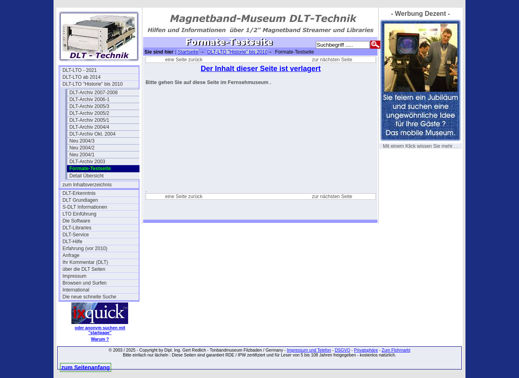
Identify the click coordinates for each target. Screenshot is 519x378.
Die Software (76, 221)
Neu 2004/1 (81, 155)
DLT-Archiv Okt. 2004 (92, 134)
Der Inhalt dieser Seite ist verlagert (261, 69)
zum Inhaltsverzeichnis (87, 185)
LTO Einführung (79, 214)
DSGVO (342, 350)
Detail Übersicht (86, 176)
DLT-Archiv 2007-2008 (93, 92)
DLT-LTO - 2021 (79, 70)
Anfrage (70, 255)
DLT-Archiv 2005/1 (89, 120)
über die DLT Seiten (83, 269)
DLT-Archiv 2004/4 (89, 127)
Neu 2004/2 (81, 148)
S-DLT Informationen (84, 207)
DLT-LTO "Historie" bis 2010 (92, 84)
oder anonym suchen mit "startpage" (100, 330)
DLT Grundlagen (80, 200)
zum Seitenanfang (85, 367)
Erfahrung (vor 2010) (84, 248)
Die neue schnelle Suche (89, 297)
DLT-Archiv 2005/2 (89, 113)
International (75, 290)
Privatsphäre (366, 350)
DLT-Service (75, 235)
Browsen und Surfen (84, 283)
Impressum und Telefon (309, 350)
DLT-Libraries (76, 228)
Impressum (74, 276)
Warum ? (100, 339)
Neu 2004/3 (81, 141)
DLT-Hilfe (72, 241)
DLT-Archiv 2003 (87, 161)
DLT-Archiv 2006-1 (89, 99)
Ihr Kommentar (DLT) (85, 262)
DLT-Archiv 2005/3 (89, 106)
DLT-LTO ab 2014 (81, 77)
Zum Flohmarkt (396, 350)
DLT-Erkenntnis (79, 193)
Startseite (188, 52)
